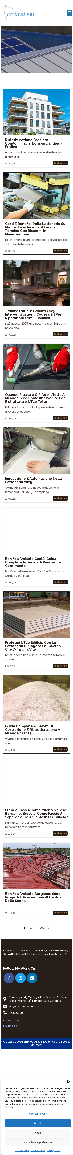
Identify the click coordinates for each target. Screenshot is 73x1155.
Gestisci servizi (37, 1113)
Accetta (37, 1123)
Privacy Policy (38, 1150)
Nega (38, 1132)
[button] (69, 1081)
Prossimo (43, 1032)
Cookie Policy (22, 1150)
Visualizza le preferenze (38, 1142)
